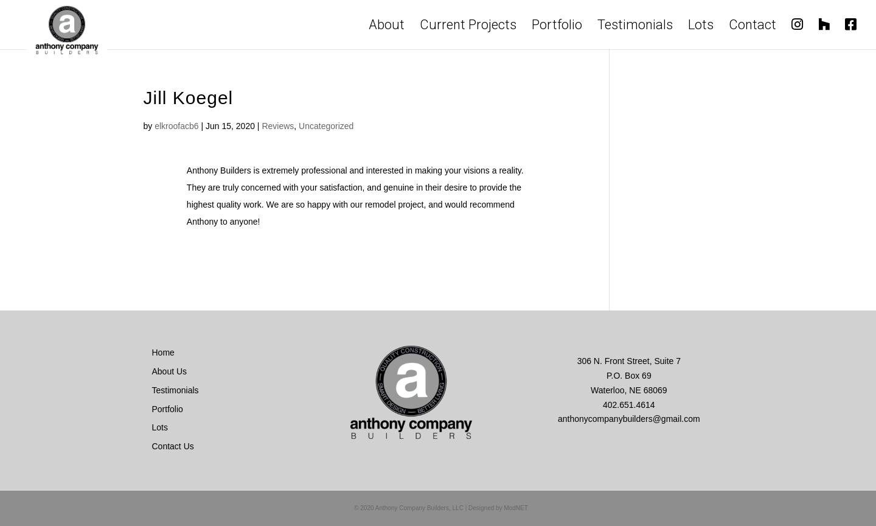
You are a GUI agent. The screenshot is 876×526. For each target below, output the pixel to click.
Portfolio (557, 27)
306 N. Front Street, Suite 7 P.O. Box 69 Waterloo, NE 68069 (629, 375)
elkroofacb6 (176, 126)
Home (163, 352)
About (387, 27)
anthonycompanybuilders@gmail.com (629, 419)
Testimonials (635, 27)
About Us (169, 371)
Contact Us (173, 446)
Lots (701, 27)
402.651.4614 (629, 405)
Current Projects (468, 27)
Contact (752, 27)
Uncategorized (326, 126)
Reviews (278, 126)
